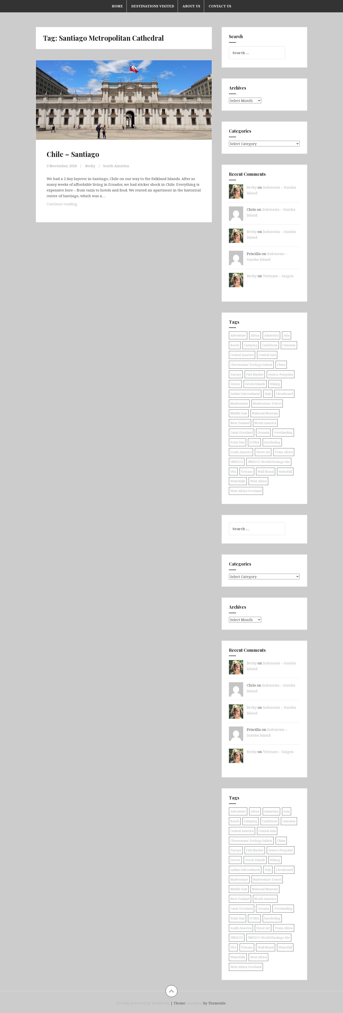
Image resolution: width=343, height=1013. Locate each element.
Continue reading (69, 205)
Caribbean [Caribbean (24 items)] (269, 345)
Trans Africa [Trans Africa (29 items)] (284, 452)
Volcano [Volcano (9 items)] (247, 471)
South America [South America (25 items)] (241, 452)
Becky (90, 165)
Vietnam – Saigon (278, 275)
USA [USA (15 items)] (233, 471)
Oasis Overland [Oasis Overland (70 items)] (241, 432)
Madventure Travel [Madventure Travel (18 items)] (267, 403)
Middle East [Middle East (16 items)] (238, 413)
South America (116, 165)
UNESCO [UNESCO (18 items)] (236, 462)
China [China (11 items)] (281, 364)
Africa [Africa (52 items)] (255, 335)
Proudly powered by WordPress (143, 1003)
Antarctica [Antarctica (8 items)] (271, 335)
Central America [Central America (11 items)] (242, 355)
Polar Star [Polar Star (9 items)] (237, 442)
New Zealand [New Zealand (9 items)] (240, 423)
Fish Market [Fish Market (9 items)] (254, 374)
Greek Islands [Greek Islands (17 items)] (255, 384)
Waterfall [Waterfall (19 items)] (285, 471)
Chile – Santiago (73, 154)
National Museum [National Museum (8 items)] (265, 413)
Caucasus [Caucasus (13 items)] (289, 345)
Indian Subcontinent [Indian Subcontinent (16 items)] (245, 393)
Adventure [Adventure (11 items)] (238, 335)
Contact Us (220, 6)
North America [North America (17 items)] (265, 423)
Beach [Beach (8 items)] (234, 345)
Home (117, 6)
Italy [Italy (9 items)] (268, 393)
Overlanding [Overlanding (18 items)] (283, 432)
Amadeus (194, 1003)
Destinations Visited (152, 6)
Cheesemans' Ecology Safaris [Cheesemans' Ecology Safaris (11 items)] (251, 364)
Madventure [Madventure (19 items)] (239, 403)
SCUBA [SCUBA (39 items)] (254, 442)
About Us (191, 6)
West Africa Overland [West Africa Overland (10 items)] (246, 491)
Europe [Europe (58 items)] (235, 374)
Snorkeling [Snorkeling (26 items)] (272, 442)
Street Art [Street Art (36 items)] (263, 452)
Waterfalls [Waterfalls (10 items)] (237, 481)
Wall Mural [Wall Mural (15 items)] (265, 471)
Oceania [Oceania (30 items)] (263, 432)
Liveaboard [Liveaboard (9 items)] (284, 393)
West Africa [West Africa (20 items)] (258, 481)
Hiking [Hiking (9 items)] (275, 384)
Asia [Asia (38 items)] (286, 335)
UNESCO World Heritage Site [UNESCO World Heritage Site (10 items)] (269, 462)
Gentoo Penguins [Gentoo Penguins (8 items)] (280, 374)
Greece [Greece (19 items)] (235, 384)
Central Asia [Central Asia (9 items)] (267, 355)
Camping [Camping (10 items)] (250, 345)
